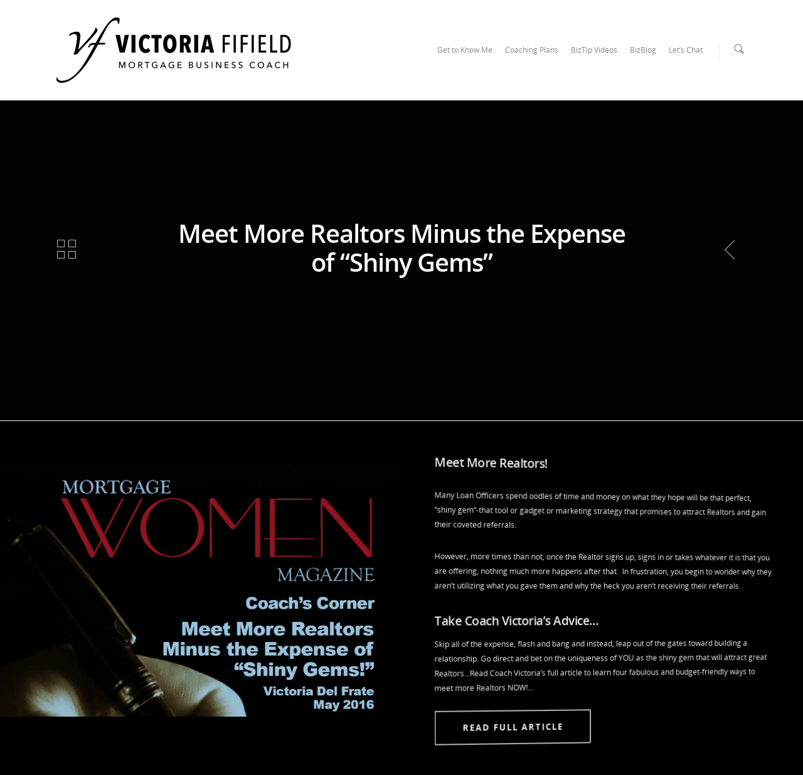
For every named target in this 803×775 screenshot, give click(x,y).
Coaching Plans (531, 50)
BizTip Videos (594, 50)
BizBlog (643, 50)
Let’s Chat (686, 50)
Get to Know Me (464, 50)
